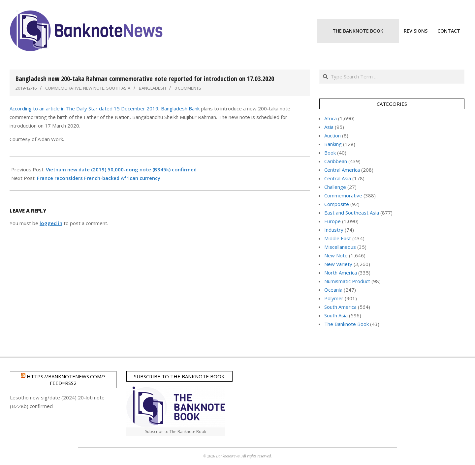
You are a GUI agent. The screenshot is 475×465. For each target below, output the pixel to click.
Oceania (333, 289)
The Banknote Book (346, 324)
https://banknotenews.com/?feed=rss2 (66, 379)
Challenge (335, 187)
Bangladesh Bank (180, 108)
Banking (333, 144)
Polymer (333, 298)
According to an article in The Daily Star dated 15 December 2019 (84, 108)
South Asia (118, 88)
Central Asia (337, 178)
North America (340, 272)
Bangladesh (152, 88)
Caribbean (335, 161)
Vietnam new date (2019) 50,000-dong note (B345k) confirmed (121, 169)
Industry (333, 229)
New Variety (338, 264)
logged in (51, 223)
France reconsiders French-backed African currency (98, 178)
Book (330, 152)
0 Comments (187, 88)
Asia (328, 127)
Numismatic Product (347, 281)
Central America (342, 169)
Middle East (337, 238)
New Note (93, 88)
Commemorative (63, 88)
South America (340, 307)
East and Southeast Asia (351, 212)
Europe (332, 221)
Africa (330, 118)
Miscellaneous (340, 247)
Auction (332, 135)
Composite (336, 204)
